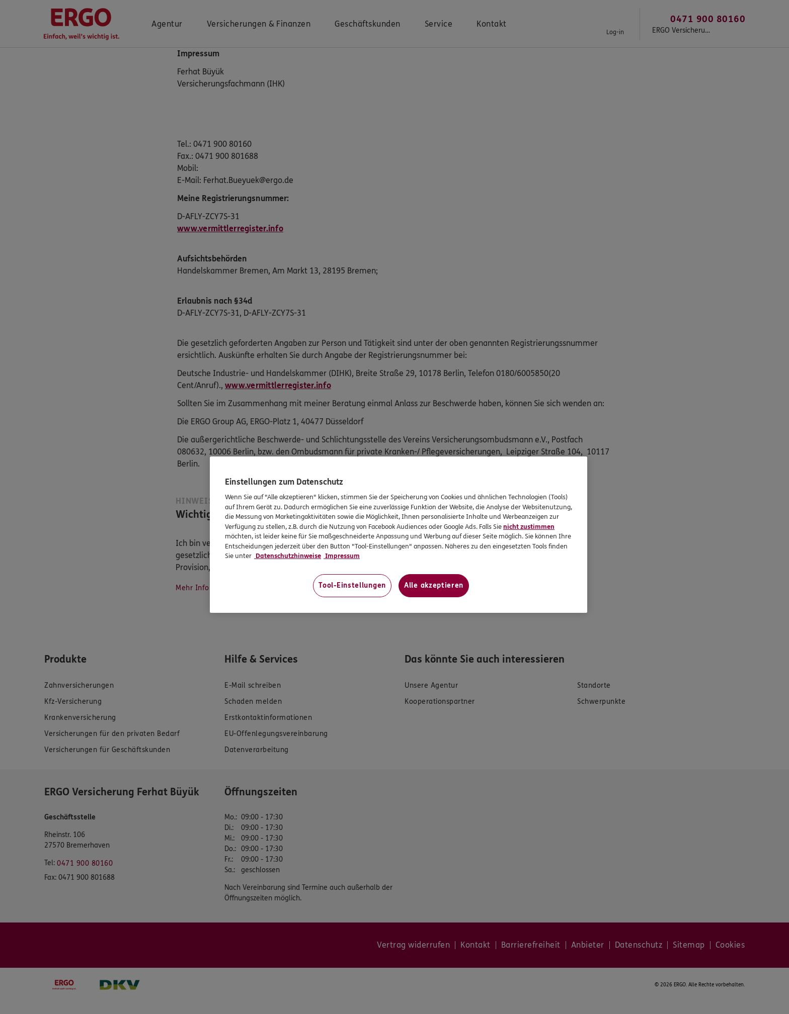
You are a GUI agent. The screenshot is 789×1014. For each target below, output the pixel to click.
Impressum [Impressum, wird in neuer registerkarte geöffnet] (342, 556)
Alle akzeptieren (433, 585)
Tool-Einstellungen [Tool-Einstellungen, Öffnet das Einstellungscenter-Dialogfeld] (352, 585)
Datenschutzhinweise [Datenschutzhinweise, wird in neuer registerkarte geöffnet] (287, 556)
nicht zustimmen (529, 527)
